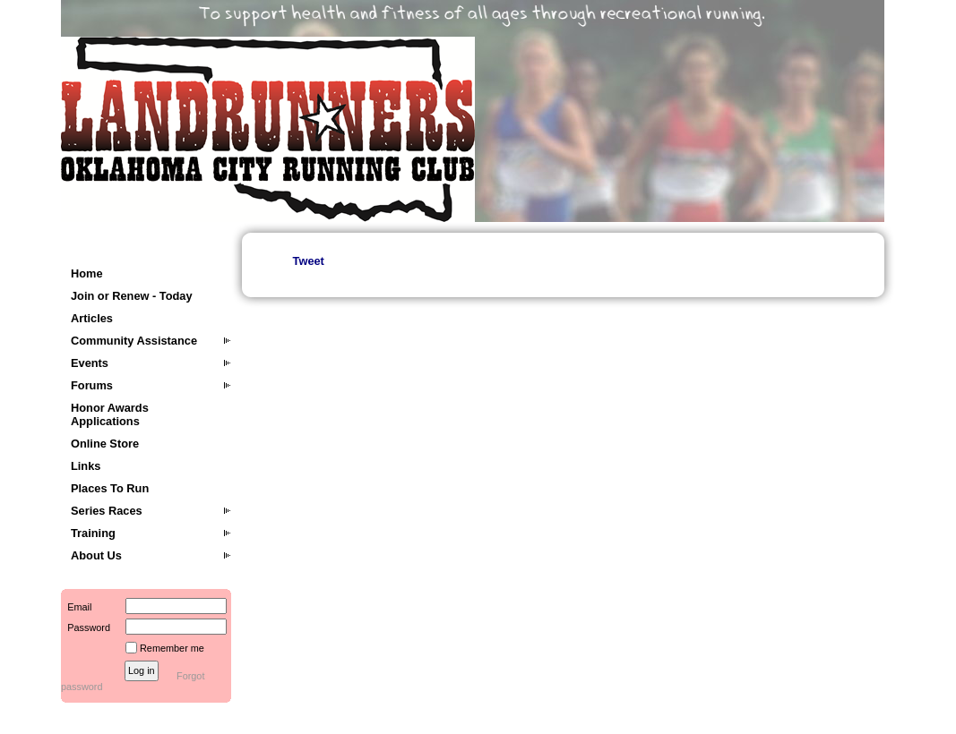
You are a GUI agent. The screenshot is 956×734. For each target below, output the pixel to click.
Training (93, 533)
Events (89, 363)
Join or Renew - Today (132, 296)
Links (85, 466)
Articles (92, 318)
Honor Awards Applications (110, 414)
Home (87, 273)
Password (85, 627)
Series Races (106, 510)
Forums (92, 385)
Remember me (172, 648)
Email (76, 607)
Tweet (308, 261)
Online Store (105, 443)
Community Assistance (134, 340)
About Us (96, 555)
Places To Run (110, 488)
